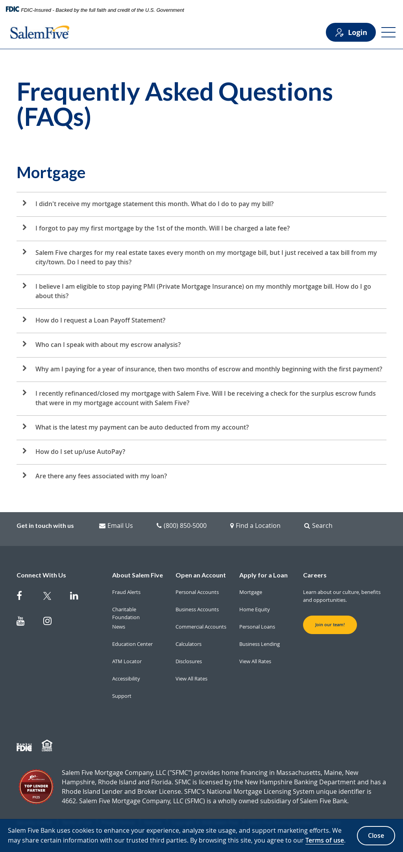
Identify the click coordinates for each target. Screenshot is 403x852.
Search (318, 525)
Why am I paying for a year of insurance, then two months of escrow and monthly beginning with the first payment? (208, 369)
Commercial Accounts (201, 626)
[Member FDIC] (25, 745)
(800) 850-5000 (182, 525)
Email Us (116, 525)
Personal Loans (257, 626)
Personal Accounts (197, 592)
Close (376, 835)
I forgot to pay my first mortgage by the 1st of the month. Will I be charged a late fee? (162, 228)
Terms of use (324, 840)
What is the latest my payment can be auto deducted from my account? (142, 427)
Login (351, 32)
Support (121, 695)
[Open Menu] (388, 32)
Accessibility (126, 678)
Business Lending (259, 643)
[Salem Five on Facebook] (25, 597)
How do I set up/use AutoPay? (80, 451)
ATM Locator (127, 661)
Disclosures (189, 661)
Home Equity (254, 609)
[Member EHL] (48, 745)
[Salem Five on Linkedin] (78, 597)
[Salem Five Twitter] (52, 597)
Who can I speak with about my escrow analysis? (108, 344)
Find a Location (255, 525)
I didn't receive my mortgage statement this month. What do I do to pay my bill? (154, 203)
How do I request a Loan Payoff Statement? (100, 320)
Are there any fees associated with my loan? (101, 476)
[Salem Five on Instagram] (52, 622)
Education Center (132, 643)
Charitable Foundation (126, 613)
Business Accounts (197, 609)
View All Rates (191, 678)
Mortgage (250, 592)
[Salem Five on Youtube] (25, 622)
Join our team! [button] (330, 624)
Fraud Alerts (126, 592)
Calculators (189, 643)
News (118, 626)
